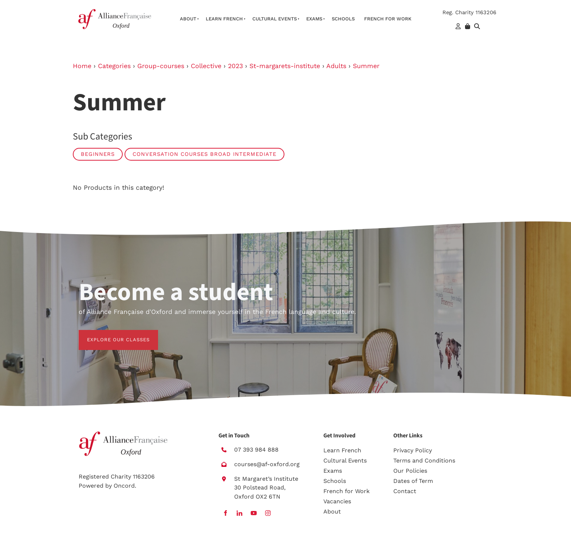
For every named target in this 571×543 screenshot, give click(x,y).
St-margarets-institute (284, 66)
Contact (404, 491)
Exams (314, 18)
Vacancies (337, 501)
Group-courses (160, 66)
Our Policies (410, 470)
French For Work (387, 18)
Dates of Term (413, 480)
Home (82, 66)
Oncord (124, 485)
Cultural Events (274, 18)
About (188, 18)
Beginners (98, 154)
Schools (343, 18)
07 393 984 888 (256, 449)
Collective (206, 66)
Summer (366, 66)
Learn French (224, 18)
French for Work (346, 491)
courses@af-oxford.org (267, 464)
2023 (235, 66)
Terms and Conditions (424, 460)
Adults (336, 66)
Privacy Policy (412, 450)
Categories (114, 66)
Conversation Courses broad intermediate (204, 154)
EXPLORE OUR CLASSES (110, 334)
